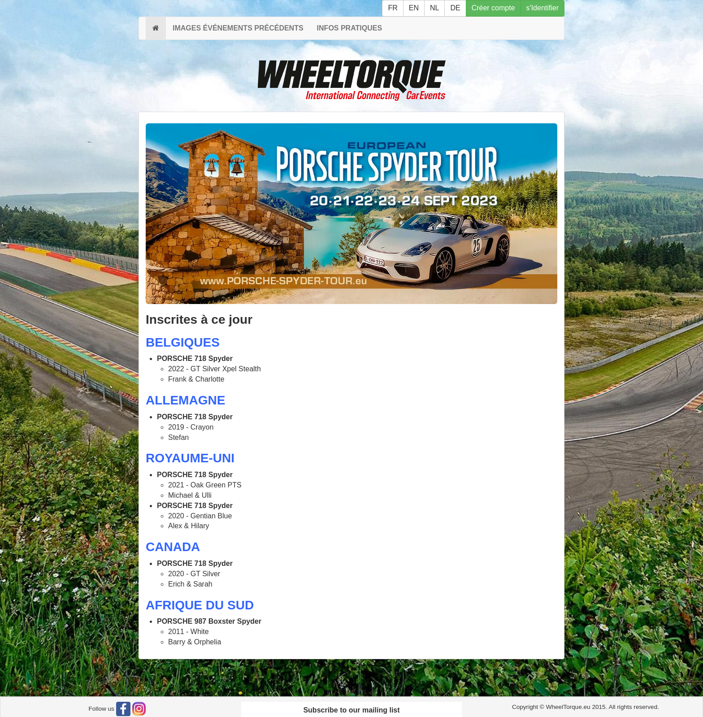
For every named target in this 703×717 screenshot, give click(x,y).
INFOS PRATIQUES (349, 28)
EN (414, 8)
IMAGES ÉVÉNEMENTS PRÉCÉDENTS (238, 28)
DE (455, 8)
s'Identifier (542, 8)
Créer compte (493, 8)
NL (434, 8)
